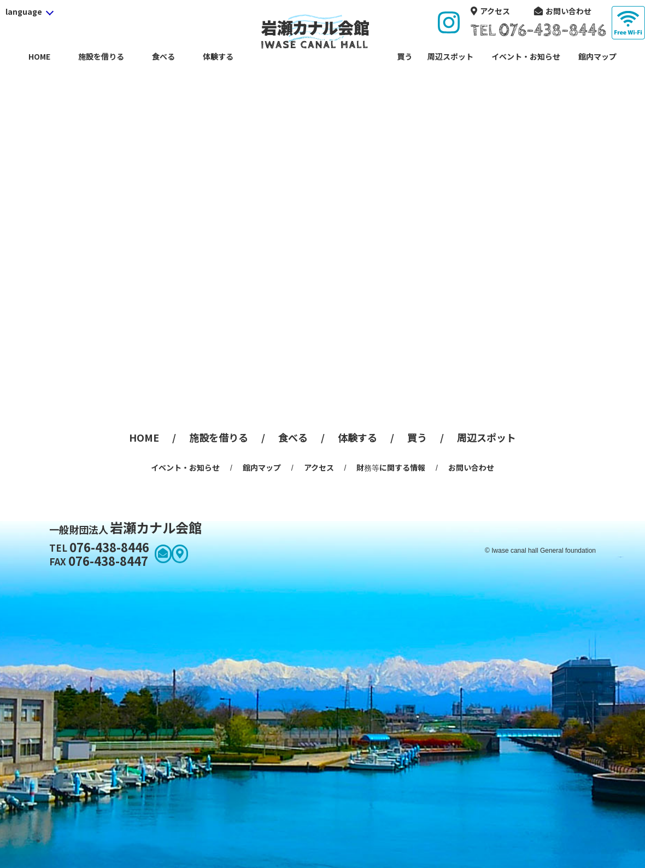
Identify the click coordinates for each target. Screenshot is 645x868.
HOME (39, 56)
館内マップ (597, 56)
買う (404, 56)
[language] (29, 11)
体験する (218, 56)
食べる (163, 56)
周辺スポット (450, 56)
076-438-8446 (99, 547)
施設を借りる (101, 56)
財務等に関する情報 (390, 467)
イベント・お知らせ (525, 56)
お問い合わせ (568, 11)
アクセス (495, 11)
